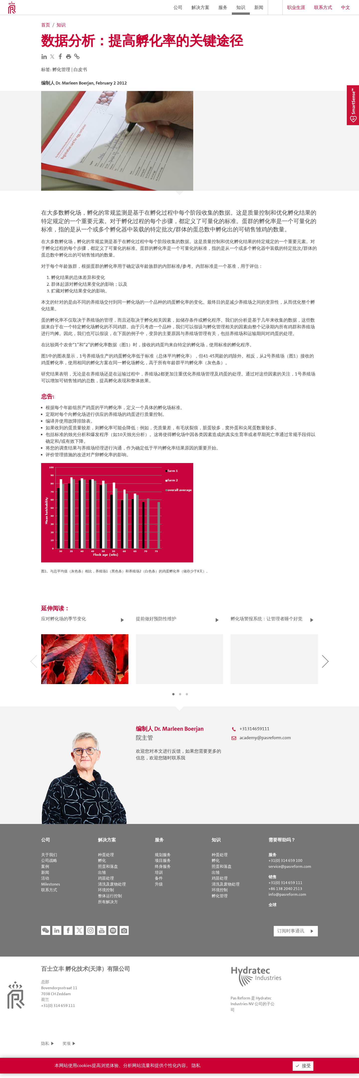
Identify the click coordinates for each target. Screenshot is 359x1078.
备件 (159, 878)
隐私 (45, 1043)
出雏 (102, 872)
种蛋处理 (106, 854)
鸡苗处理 (106, 878)
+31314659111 (254, 729)
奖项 (67, 1043)
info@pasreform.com (287, 894)
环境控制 (106, 890)
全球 (272, 904)
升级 (159, 884)
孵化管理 (220, 895)
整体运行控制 (110, 895)
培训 (159, 872)
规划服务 (163, 854)
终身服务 (163, 866)
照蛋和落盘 (108, 866)
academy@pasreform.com (265, 738)
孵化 (102, 860)
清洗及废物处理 (112, 884)
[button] (70, 56)
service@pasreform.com (290, 866)
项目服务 (163, 860)
